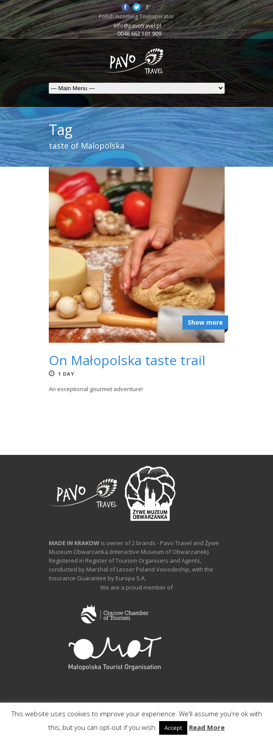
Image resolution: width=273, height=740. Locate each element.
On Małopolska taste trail (127, 360)
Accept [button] (173, 728)
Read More (207, 727)
